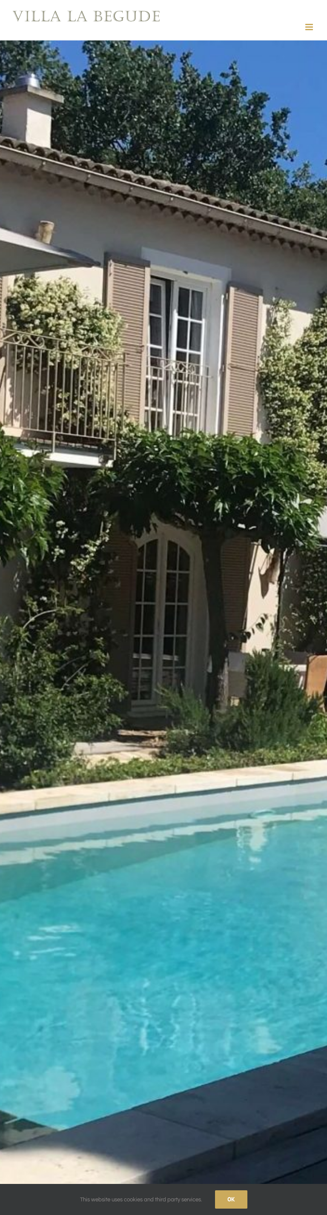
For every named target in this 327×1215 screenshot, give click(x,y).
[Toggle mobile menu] (309, 27)
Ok (231, 1199)
